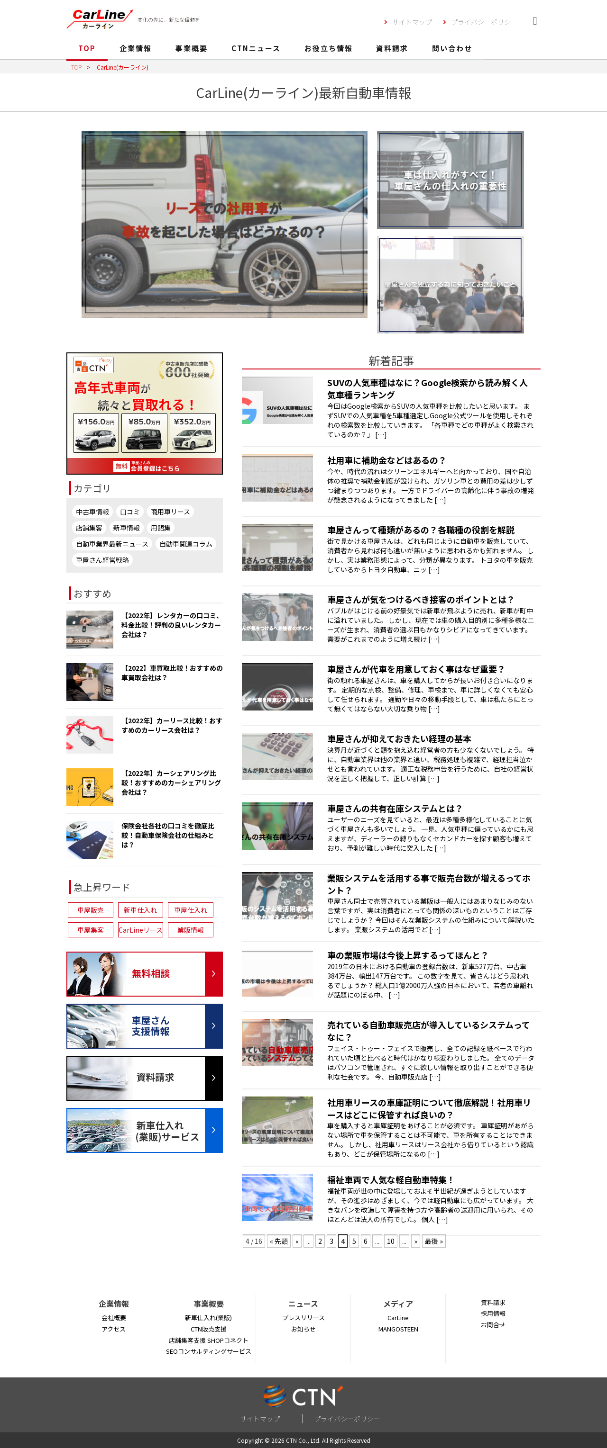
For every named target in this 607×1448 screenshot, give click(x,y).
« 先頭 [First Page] (279, 1241)
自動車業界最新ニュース (112, 544)
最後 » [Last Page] (434, 1241)
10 (391, 1241)
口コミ (130, 511)
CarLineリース (141, 930)
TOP (87, 48)
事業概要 (191, 48)
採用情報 (493, 1313)
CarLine (398, 1317)
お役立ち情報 (328, 48)
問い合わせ (452, 48)
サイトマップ (412, 22)
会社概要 (113, 1317)
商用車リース (170, 511)
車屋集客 (90, 930)
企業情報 (136, 48)
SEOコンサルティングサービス (208, 1351)
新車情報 (126, 527)
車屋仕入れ (190, 910)
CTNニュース (256, 48)
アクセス (113, 1328)
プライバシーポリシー (484, 22)
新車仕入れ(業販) (208, 1317)
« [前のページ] (297, 1241)
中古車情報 (92, 511)
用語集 (161, 527)
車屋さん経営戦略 (102, 560)
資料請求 (392, 48)
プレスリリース (303, 1317)
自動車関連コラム (185, 544)
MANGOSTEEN (398, 1328)
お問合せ (493, 1324)
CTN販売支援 (209, 1328)
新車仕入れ (140, 910)
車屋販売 (90, 910)
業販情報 (190, 930)
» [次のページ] (415, 1241)
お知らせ (303, 1328)
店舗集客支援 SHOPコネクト (208, 1340)
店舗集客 (89, 527)
